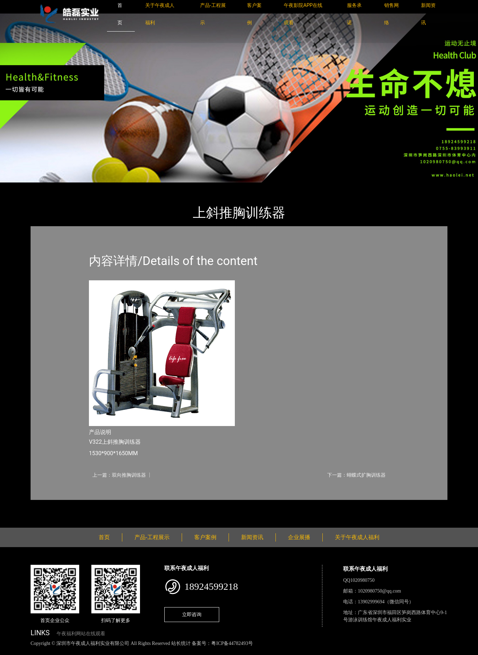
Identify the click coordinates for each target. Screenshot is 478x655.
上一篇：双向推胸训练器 (119, 475)
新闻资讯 (252, 537)
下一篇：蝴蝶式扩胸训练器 (356, 475)
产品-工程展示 (72, 187)
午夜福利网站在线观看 (81, 633)
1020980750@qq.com (379, 591)
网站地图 (10, 651)
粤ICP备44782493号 (232, 643)
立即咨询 (191, 614)
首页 (43, 187)
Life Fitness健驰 (115, 187)
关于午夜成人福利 (357, 537)
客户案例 (205, 537)
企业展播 (299, 537)
